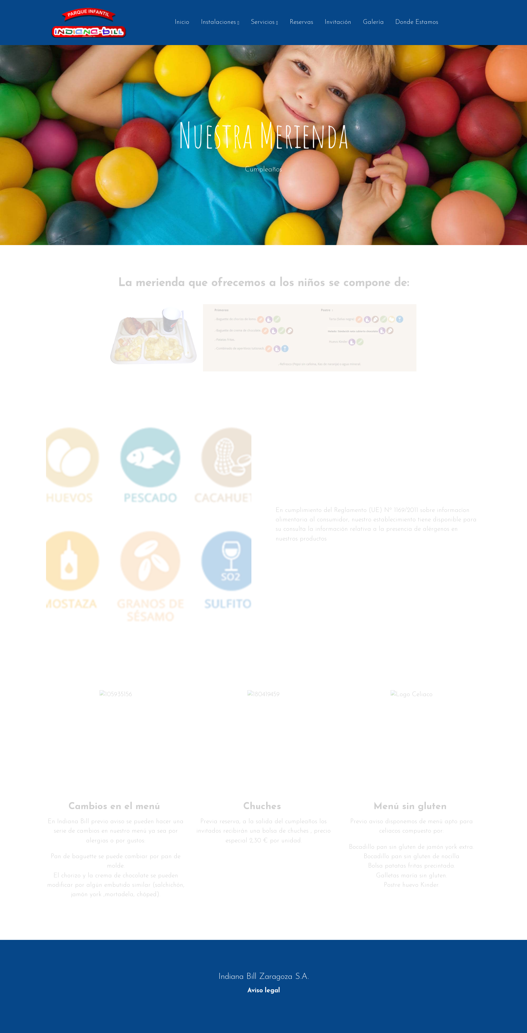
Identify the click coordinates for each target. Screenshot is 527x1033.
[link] (89, 22)
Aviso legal (263, 991)
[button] (220, 22)
